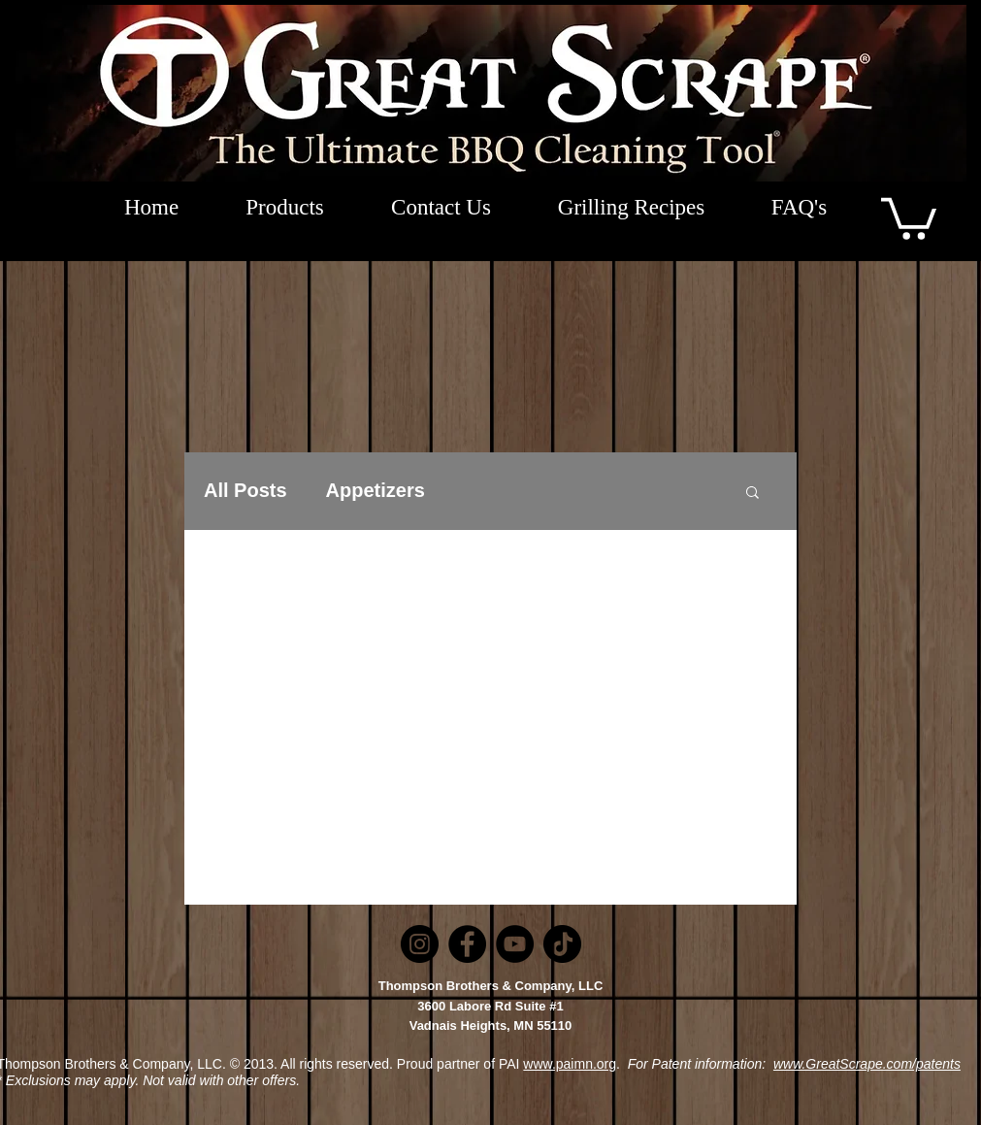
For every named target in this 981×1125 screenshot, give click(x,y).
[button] (908, 216)
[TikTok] (562, 944)
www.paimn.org (569, 1064)
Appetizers (375, 490)
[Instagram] (420, 944)
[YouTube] (515, 944)
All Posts (245, 490)
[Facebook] (467, 944)
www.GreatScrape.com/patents (867, 1064)
